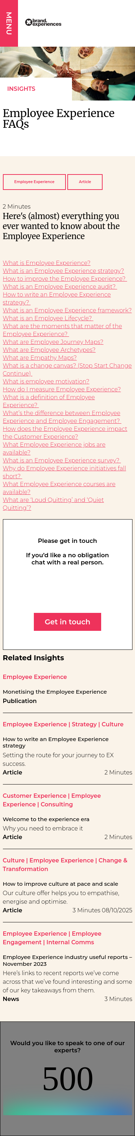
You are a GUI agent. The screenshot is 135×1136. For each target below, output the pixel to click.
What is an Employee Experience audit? (60, 286)
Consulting (57, 804)
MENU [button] (9, 23)
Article (85, 182)
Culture (112, 724)
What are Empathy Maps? (40, 357)
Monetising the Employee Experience (55, 692)
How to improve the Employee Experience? (65, 278)
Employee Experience (34, 182)
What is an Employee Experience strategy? (63, 270)
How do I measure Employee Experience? (62, 389)
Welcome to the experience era (46, 819)
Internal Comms (70, 942)
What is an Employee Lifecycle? (48, 318)
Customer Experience (35, 795)
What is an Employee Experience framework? (67, 310)
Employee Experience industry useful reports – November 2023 (67, 960)
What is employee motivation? (46, 381)
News (11, 999)
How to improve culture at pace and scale (60, 884)
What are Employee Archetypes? (49, 349)
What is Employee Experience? (47, 263)
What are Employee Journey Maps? (53, 342)
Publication (20, 701)
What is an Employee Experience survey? (62, 460)
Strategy (84, 724)
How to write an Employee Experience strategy (56, 742)
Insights (21, 88)
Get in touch (67, 622)
